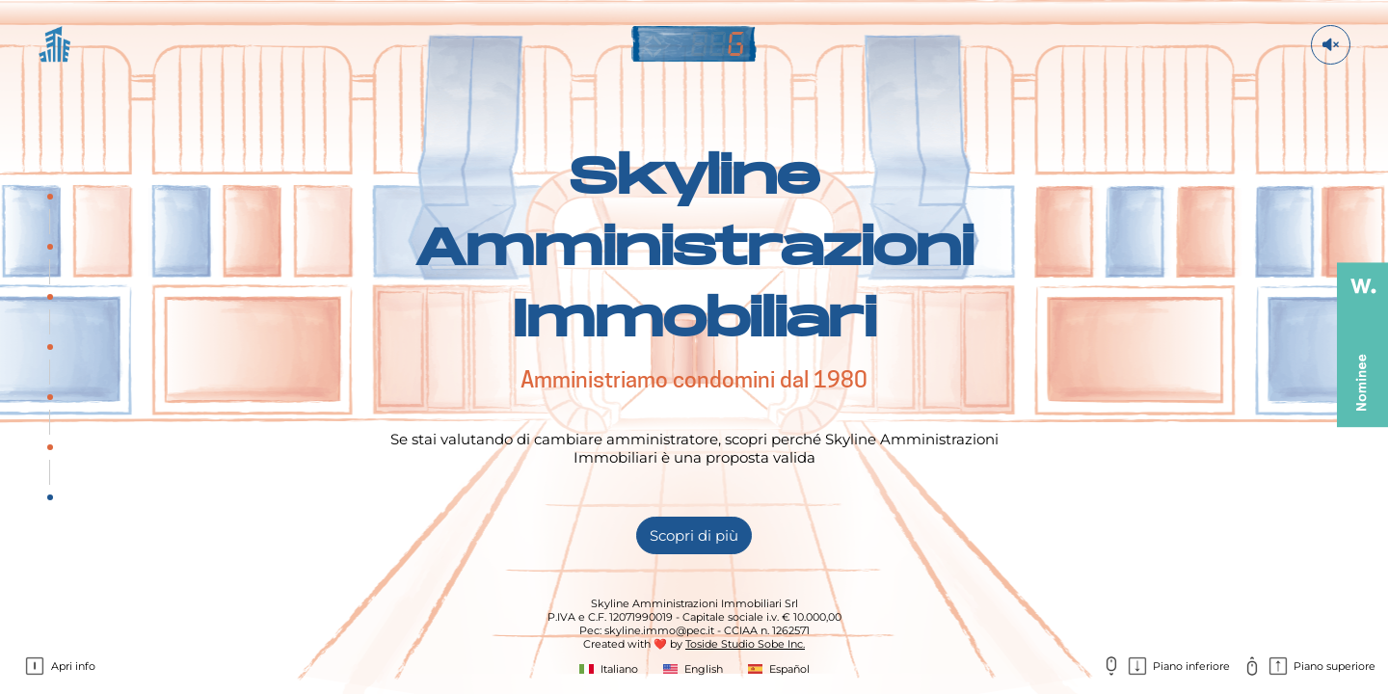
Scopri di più (694, 535)
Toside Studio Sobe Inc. (745, 644)
